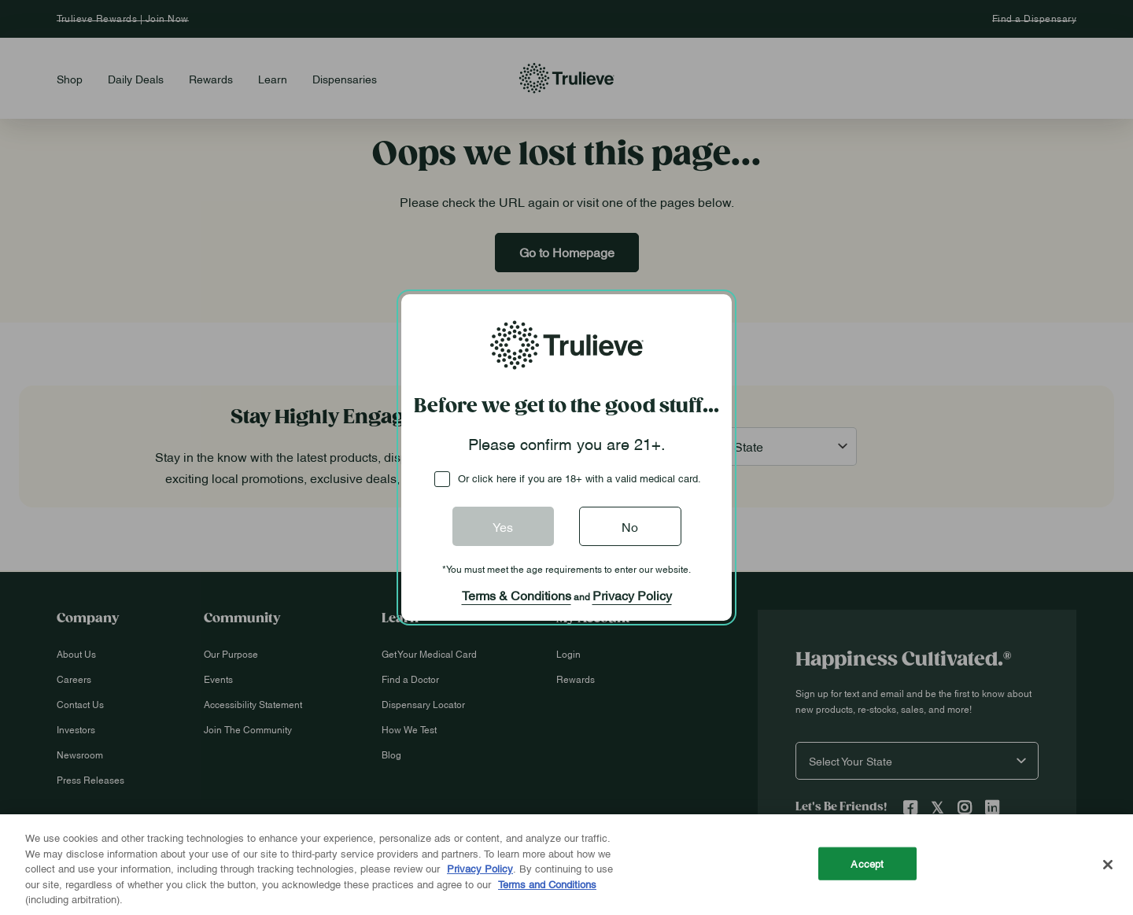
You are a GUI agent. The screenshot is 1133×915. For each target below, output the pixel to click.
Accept (867, 863)
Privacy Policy (632, 595)
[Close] (1108, 864)
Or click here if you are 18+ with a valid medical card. (579, 477)
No (630, 526)
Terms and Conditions (547, 883)
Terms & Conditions (516, 595)
